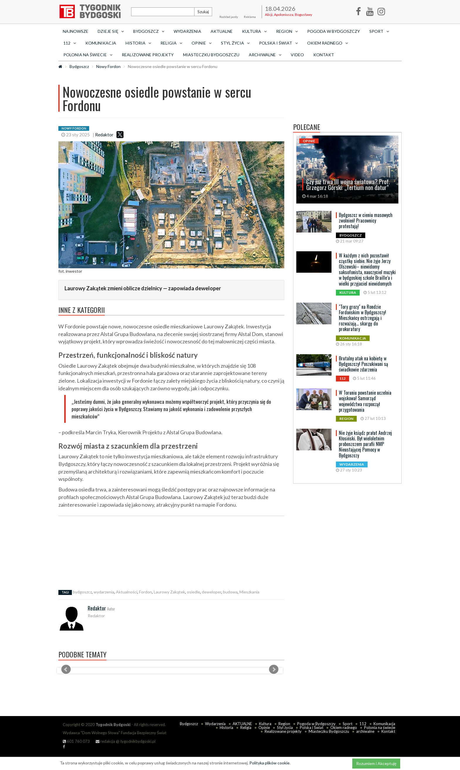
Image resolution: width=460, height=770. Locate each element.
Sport (347, 723)
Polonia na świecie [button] (87, 54)
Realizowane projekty (148, 54)
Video (297, 54)
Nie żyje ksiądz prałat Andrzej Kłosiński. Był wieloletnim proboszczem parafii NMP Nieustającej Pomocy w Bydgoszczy (365, 444)
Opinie (264, 727)
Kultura (265, 723)
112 (362, 723)
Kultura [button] (254, 31)
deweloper (211, 591)
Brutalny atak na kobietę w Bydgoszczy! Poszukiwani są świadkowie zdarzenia (363, 364)
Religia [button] (171, 42)
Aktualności (126, 591)
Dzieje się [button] (111, 31)
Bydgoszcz (79, 66)
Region (284, 723)
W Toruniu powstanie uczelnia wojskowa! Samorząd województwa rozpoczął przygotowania (365, 401)
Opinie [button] (202, 42)
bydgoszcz (82, 591)
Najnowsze (75, 31)
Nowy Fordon (108, 66)
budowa (230, 591)
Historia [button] (138, 42)
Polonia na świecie (379, 727)
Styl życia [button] (235, 42)
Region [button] (287, 31)
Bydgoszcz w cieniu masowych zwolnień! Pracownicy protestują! (366, 220)
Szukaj (203, 11)
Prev (66, 669)
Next (273, 669)
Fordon (145, 591)
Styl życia (285, 727)
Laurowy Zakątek (169, 591)
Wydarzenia (187, 31)
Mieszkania (249, 591)
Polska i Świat (311, 727)
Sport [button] (379, 31)
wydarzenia (104, 591)
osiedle (193, 591)
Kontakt (323, 54)
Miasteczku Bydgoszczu (211, 54)
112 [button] (69, 42)
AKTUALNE (222, 31)
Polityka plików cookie (269, 762)
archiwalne (365, 731)
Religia (245, 727)
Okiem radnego (343, 727)
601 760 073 (76, 741)
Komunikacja (100, 42)
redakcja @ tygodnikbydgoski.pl (125, 741)
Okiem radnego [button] (327, 42)
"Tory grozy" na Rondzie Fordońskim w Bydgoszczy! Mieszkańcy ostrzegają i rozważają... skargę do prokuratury (362, 318)
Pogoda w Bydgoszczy (333, 31)
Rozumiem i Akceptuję (376, 763)
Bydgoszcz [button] (148, 31)
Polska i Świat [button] (278, 42)
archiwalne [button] (265, 54)
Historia (226, 727)
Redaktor (104, 134)
